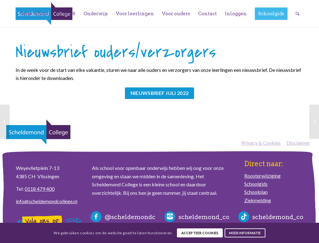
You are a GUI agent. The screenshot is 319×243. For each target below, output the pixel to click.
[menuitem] (34, 13)
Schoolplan (256, 192)
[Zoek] (297, 13)
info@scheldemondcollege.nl (46, 201)
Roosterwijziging (262, 176)
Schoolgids (256, 184)
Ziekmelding (257, 200)
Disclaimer (298, 143)
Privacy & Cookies (261, 143)
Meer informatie (245, 233)
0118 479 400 (40, 189)
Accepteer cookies (200, 233)
